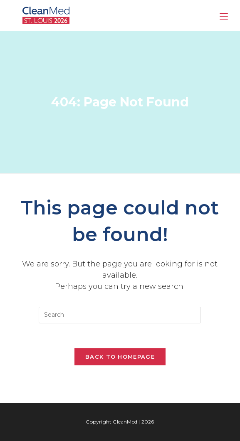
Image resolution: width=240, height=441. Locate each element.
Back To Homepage (120, 356)
